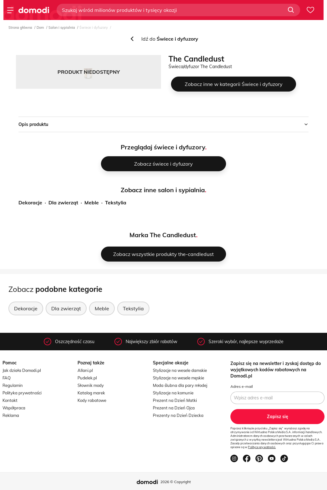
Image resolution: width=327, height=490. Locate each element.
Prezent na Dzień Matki (175, 400)
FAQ (7, 377)
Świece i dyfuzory (93, 27)
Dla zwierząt (63, 202)
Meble (91, 202)
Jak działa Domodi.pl (22, 370)
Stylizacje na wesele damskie (180, 370)
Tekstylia (115, 202)
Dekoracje (30, 202)
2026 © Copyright (175, 481)
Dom (40, 27)
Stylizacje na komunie (173, 392)
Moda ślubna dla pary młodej (180, 385)
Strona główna (20, 27)
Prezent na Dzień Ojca (174, 407)
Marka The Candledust (162, 235)
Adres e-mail (241, 386)
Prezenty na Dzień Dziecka (178, 415)
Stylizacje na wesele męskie (178, 377)
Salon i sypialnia (61, 27)
